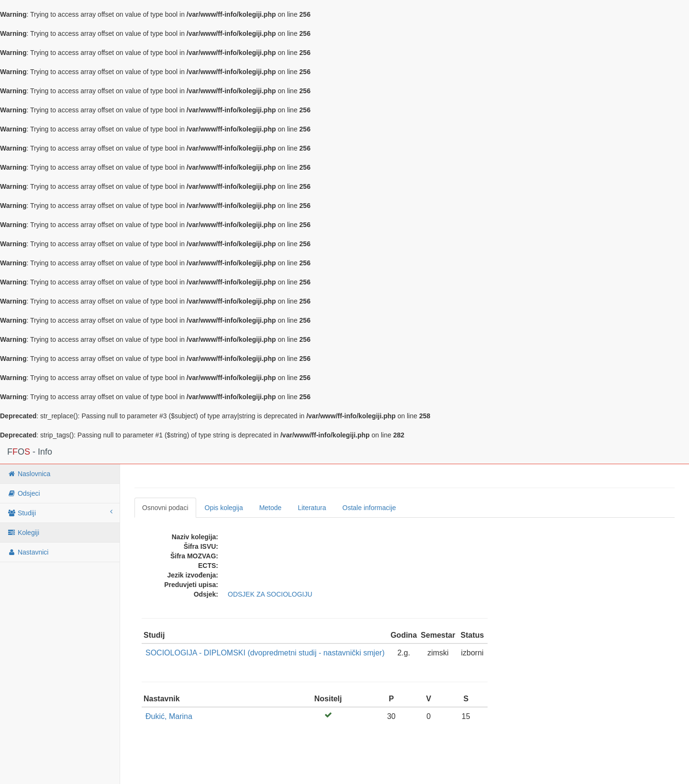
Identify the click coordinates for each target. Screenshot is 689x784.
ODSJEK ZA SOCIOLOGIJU (270, 594)
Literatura (312, 508)
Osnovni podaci (165, 508)
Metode (270, 508)
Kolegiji (23, 532)
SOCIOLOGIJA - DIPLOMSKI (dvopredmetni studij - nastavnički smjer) (265, 653)
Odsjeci (23, 493)
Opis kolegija (224, 508)
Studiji (59, 512)
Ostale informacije (369, 508)
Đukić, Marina (168, 716)
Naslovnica (28, 474)
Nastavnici (27, 552)
